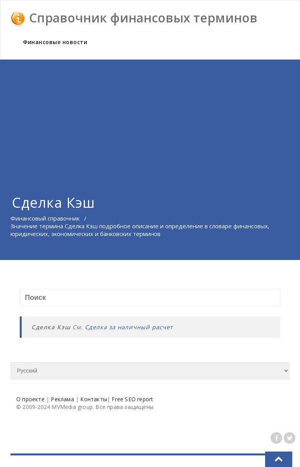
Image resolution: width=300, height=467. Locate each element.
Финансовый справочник (44, 218)
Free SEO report (132, 399)
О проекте (30, 399)
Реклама (62, 399)
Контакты (93, 399)
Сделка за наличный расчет (129, 327)
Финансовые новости (55, 42)
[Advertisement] (150, 117)
